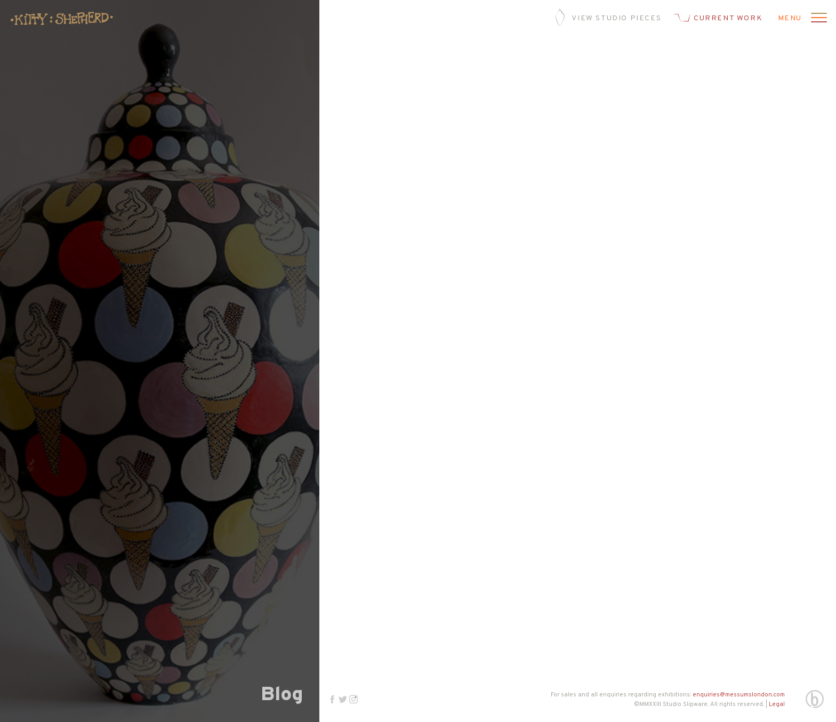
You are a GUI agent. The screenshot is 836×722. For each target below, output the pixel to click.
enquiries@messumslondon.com (739, 695)
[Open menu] (817, 18)
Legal (777, 704)
